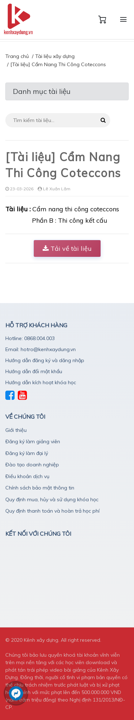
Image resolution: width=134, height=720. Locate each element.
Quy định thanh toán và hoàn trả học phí (52, 511)
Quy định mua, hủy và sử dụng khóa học (51, 499)
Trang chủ (17, 56)
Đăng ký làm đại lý (26, 453)
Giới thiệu (16, 430)
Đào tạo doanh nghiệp (32, 464)
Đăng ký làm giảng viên (32, 441)
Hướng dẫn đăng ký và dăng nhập (44, 360)
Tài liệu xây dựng (55, 56)
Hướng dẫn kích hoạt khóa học (40, 382)
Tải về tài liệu (67, 248)
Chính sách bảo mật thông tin (39, 488)
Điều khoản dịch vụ (27, 476)
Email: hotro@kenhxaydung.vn (40, 349)
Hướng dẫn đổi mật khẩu (33, 371)
